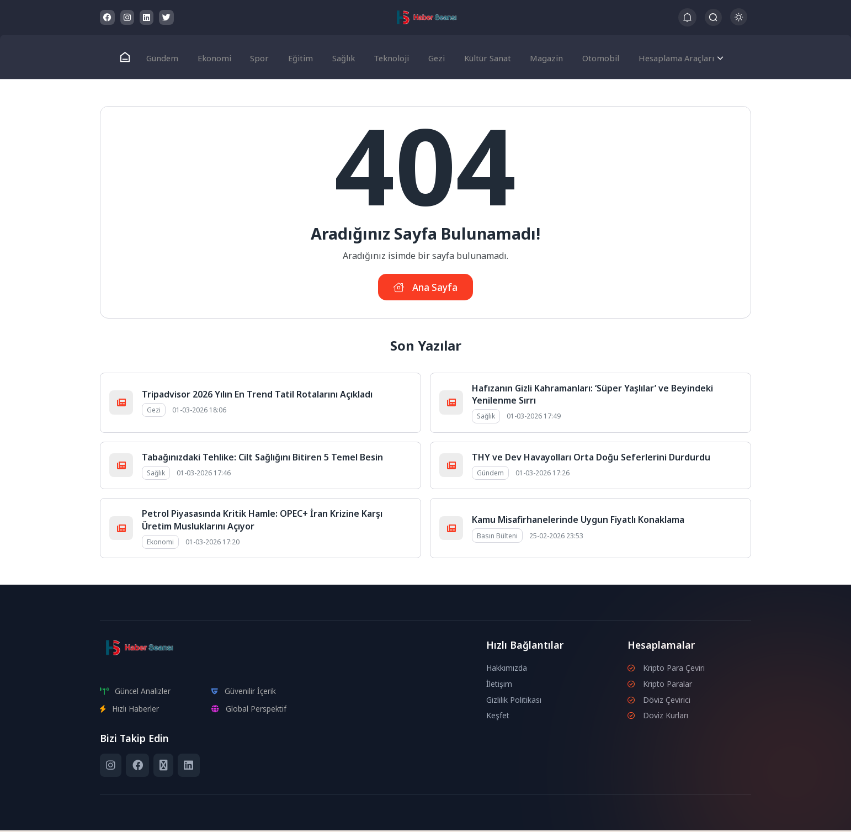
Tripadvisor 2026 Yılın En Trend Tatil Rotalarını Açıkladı (257, 396)
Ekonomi (221, 56)
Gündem (171, 56)
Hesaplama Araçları (666, 56)
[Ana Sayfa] (133, 57)
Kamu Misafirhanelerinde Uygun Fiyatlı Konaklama (578, 521)
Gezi (432, 56)
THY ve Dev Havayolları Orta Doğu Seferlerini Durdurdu (591, 459)
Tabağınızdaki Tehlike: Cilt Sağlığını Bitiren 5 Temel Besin (262, 459)
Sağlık (342, 56)
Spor (263, 56)
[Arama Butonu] (713, 17)
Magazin (540, 56)
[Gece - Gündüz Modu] (738, 22)
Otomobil (591, 56)
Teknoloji (389, 56)
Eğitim (301, 56)
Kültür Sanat (482, 56)
